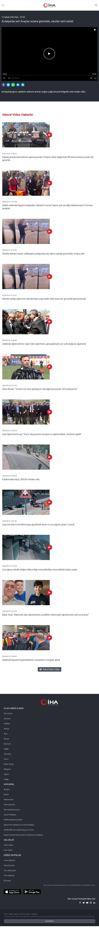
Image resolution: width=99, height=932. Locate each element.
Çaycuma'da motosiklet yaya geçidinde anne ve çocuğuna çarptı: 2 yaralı (38, 524)
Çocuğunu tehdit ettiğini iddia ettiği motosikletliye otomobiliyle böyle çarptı (39, 569)
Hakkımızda (8, 800)
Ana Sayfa (8, 713)
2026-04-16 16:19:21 (9, 295)
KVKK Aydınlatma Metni (13, 820)
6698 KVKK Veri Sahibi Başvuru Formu (19, 830)
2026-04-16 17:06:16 (9, 153)
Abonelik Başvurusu (12, 810)
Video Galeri (8, 845)
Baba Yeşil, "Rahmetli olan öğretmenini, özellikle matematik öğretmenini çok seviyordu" (45, 614)
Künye (6, 794)
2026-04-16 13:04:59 (9, 656)
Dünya (6, 739)
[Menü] (3, 5)
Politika (7, 724)
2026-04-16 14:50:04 (9, 476)
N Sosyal (7, 881)
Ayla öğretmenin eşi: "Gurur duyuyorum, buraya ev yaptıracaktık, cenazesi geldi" (41, 434)
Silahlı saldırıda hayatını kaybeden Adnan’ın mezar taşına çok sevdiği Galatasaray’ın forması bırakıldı (47, 207)
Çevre (6, 759)
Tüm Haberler (9, 876)
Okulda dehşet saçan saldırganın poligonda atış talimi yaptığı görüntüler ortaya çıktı (43, 253)
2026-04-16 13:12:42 (9, 566)
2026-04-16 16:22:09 (9, 250)
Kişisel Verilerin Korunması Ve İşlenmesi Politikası (23, 835)
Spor (6, 734)
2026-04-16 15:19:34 (9, 385)
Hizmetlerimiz (9, 805)
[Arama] (96, 5)
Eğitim (6, 774)
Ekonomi (7, 744)
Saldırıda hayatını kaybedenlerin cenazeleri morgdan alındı (31, 660)
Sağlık (6, 749)
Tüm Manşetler (10, 870)
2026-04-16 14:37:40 (9, 521)
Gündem (7, 719)
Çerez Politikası (10, 815)
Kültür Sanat (9, 764)
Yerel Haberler (9, 860)
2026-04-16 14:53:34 (9, 431)
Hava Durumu (9, 865)
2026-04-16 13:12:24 (9, 611)
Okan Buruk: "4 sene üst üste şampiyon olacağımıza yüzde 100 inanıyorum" (40, 389)
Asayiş (6, 729)
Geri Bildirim (49, 921)
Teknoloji (7, 754)
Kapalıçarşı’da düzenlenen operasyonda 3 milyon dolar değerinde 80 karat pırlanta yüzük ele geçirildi (48, 159)
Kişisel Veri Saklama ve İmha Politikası (19, 825)
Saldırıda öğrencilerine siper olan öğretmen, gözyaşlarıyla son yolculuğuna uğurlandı (44, 344)
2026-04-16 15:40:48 (9, 340)
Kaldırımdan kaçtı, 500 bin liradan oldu (21, 479)
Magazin (7, 769)
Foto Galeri (8, 850)
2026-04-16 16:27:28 (9, 202)
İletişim (7, 789)
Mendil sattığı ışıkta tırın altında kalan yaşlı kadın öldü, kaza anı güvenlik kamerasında (44, 298)
